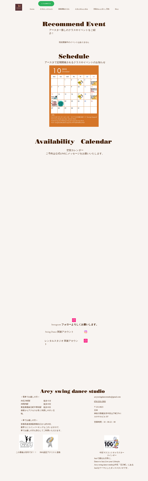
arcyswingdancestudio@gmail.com (107, 397)
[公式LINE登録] (46, 3)
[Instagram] (74, 320)
